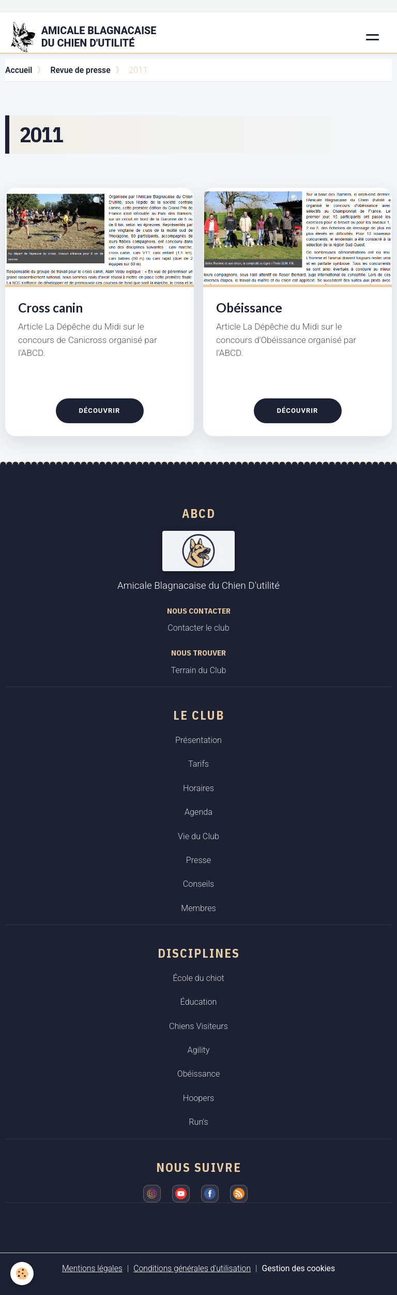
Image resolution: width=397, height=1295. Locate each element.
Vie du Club (198, 836)
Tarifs (198, 764)
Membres (198, 908)
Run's (198, 1122)
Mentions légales (92, 1268)
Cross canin (50, 307)
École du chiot (198, 978)
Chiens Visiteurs (198, 1026)
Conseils (199, 884)
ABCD (199, 513)
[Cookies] (22, 1273)
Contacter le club (198, 628)
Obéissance (249, 307)
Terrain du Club (198, 670)
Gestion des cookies (298, 1268)
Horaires (198, 788)
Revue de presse (80, 70)
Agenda (198, 812)
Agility (199, 1050)
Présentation (198, 740)
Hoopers (199, 1098)
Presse (198, 860)
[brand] (90, 37)
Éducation (198, 1002)
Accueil (18, 70)
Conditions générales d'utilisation (192, 1268)
